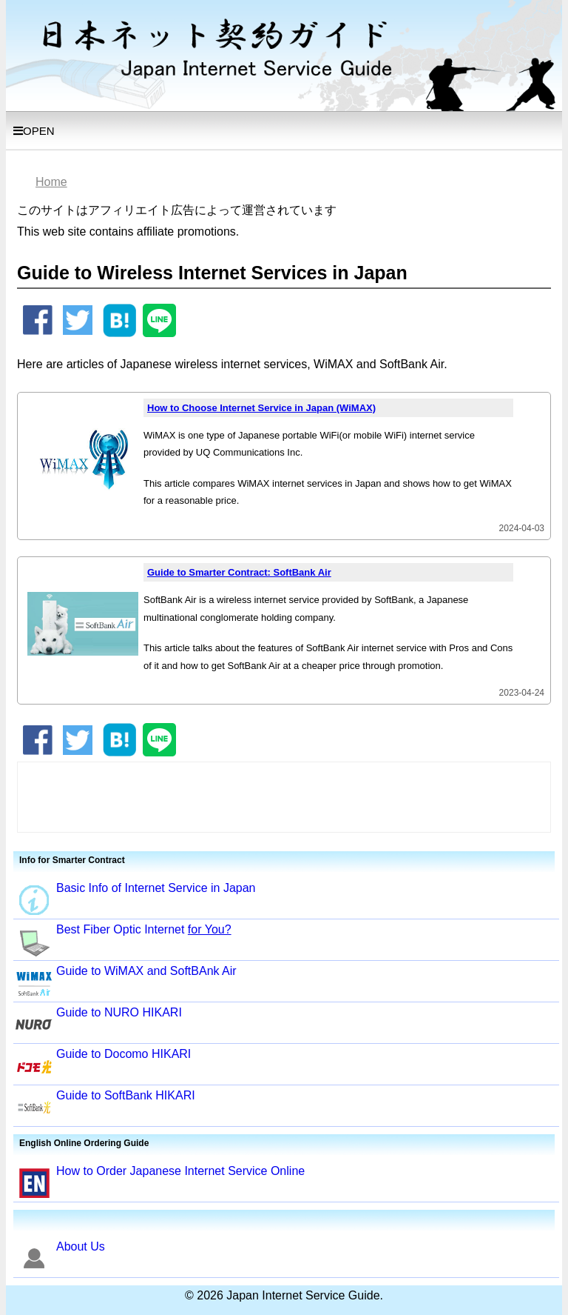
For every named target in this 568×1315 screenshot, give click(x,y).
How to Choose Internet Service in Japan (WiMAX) (261, 407)
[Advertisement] (269, 795)
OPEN (34, 130)
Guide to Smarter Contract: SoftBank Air (239, 572)
